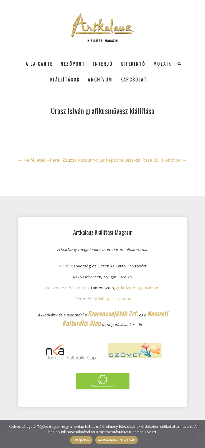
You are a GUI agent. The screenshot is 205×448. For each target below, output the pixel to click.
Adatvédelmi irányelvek (116, 440)
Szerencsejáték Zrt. (113, 313)
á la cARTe (39, 64)
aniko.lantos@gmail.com (137, 287)
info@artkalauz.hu (115, 298)
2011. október (170, 160)
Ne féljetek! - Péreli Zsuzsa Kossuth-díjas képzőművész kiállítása (85, 160)
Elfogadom (81, 440)
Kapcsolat (133, 79)
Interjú (103, 64)
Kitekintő (133, 64)
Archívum (100, 79)
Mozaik (162, 64)
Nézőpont (73, 64)
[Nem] (198, 434)
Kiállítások (65, 79)
